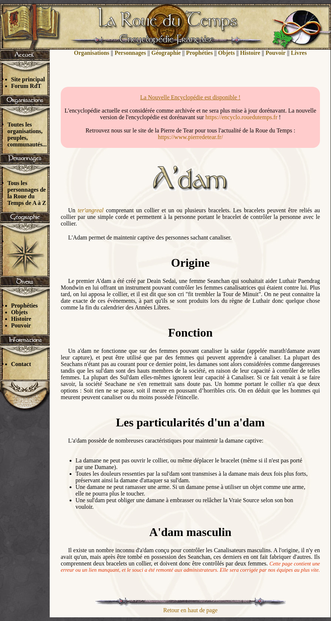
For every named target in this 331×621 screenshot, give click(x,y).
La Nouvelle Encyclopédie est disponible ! (190, 97)
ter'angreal (90, 210)
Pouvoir (21, 325)
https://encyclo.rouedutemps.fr (241, 117)
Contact (21, 364)
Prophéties (24, 305)
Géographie (166, 53)
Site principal (28, 79)
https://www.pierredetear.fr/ (190, 137)
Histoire (21, 319)
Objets (19, 312)
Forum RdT (26, 86)
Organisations (91, 53)
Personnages (130, 53)
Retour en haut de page (190, 610)
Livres (299, 53)
